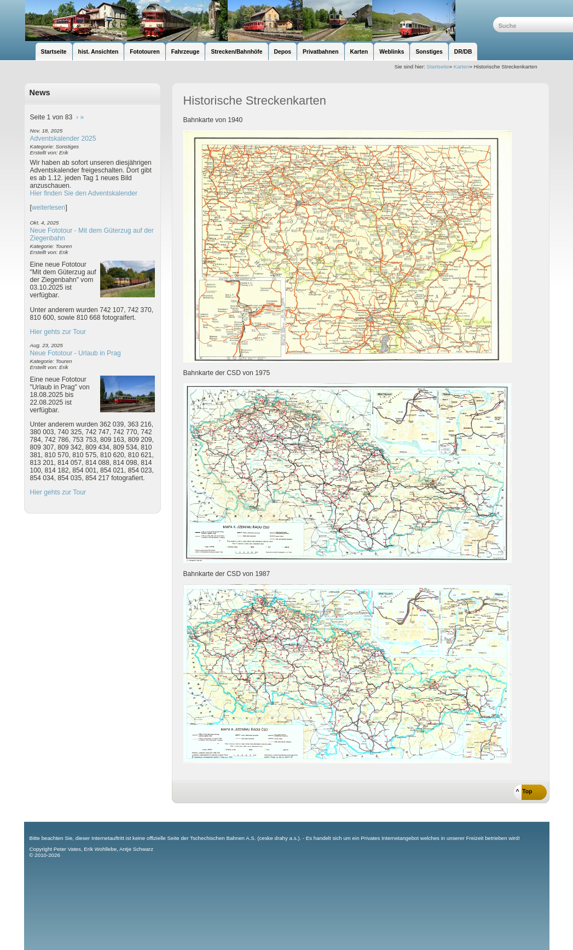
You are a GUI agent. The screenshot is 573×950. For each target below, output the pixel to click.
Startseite (438, 67)
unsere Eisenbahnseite (258, 20)
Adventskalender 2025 (63, 138)
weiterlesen (49, 207)
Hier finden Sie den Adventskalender (84, 193)
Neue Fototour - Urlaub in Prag (75, 353)
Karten (462, 67)
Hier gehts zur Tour (58, 332)
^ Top (524, 791)
